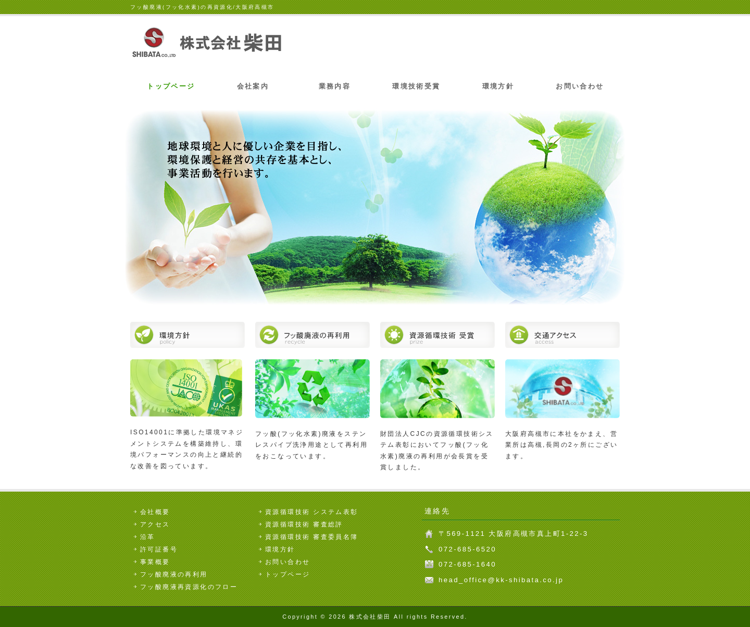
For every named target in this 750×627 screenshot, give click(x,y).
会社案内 (253, 86)
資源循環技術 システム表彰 (311, 512)
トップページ (171, 86)
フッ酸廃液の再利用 (174, 574)
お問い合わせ (580, 86)
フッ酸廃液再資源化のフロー (189, 587)
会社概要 (155, 512)
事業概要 (155, 562)
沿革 (147, 537)
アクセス (155, 524)
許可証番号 (159, 549)
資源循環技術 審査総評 (304, 524)
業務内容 (335, 86)
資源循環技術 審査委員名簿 (311, 537)
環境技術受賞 (416, 86)
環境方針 (498, 86)
